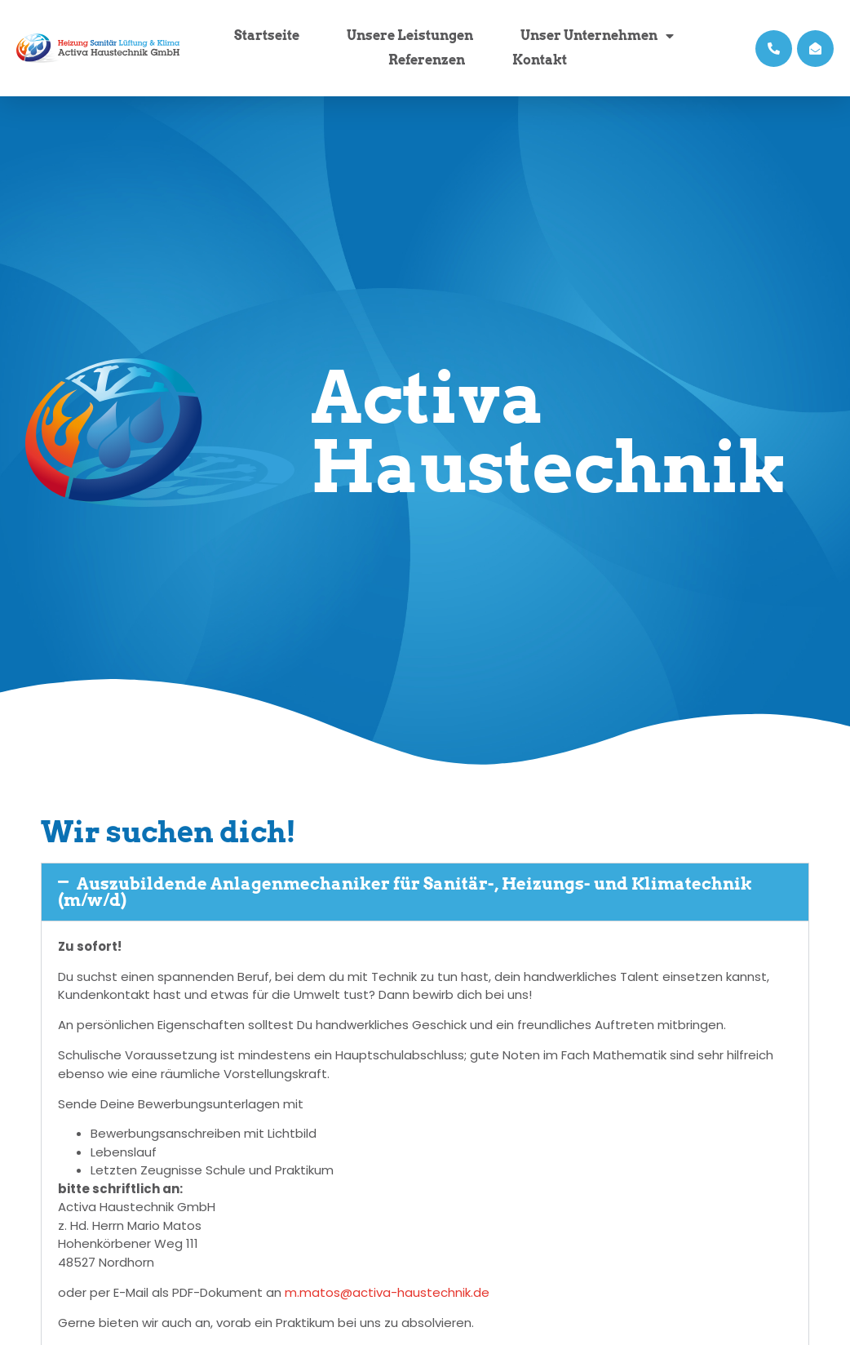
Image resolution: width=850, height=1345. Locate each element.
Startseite (266, 35)
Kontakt (539, 60)
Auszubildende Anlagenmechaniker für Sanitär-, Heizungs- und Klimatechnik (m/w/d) (405, 892)
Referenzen (426, 60)
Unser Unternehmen (597, 36)
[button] (425, 892)
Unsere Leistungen (410, 35)
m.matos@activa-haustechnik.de (387, 1292)
